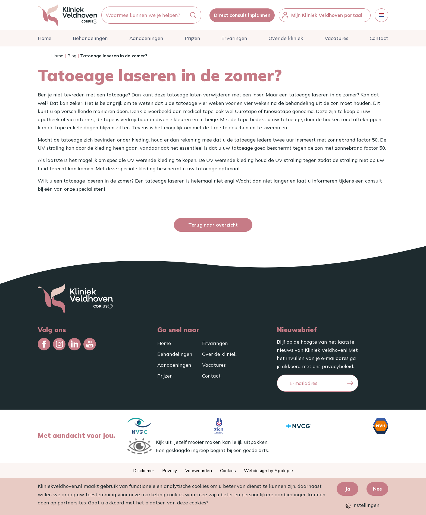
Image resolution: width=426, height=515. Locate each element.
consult (373, 182)
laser (258, 96)
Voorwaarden (198, 470)
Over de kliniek (286, 39)
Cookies (228, 470)
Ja (347, 489)
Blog (71, 57)
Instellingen (363, 505)
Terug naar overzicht (213, 226)
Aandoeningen (146, 39)
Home (44, 39)
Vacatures (336, 39)
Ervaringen (234, 39)
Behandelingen (90, 39)
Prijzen (192, 39)
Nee (377, 489)
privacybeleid (337, 366)
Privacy (169, 470)
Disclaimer (143, 470)
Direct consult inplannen (242, 15)
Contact (379, 39)
